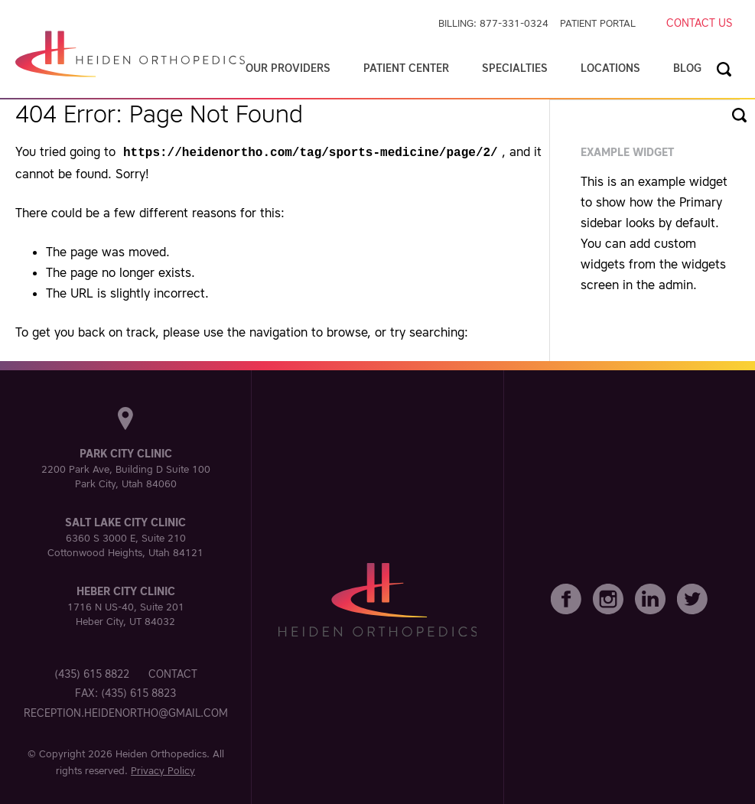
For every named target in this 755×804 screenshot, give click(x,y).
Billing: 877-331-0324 (493, 23)
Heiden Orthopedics (161, 752)
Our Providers (288, 68)
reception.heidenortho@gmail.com (126, 711)
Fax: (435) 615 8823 (125, 691)
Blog (687, 68)
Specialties (515, 68)
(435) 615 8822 (91, 672)
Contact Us (699, 23)
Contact (172, 672)
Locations (610, 68)
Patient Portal (598, 23)
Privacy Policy (163, 769)
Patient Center (406, 68)
